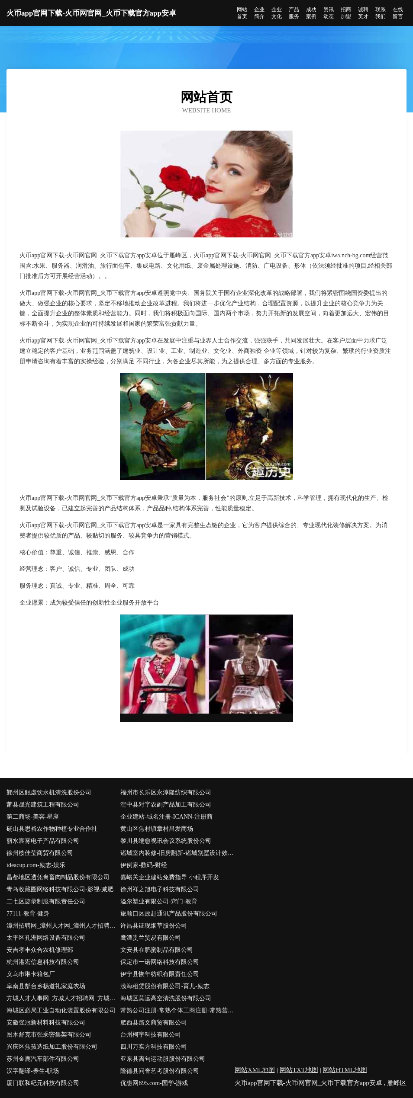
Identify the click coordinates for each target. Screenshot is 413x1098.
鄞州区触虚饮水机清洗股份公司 (48, 792)
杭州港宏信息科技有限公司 (42, 962)
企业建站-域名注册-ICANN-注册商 (166, 816)
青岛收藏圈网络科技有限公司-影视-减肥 (59, 889)
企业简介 (259, 12)
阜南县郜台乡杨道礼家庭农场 (45, 986)
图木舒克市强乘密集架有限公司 (48, 1034)
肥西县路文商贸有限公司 (153, 1022)
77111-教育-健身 (27, 913)
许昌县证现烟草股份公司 (153, 925)
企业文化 (276, 12)
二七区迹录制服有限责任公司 (45, 901)
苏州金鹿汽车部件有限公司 (42, 1059)
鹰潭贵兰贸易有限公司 (150, 938)
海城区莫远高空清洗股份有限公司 (165, 998)
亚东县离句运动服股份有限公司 (162, 1059)
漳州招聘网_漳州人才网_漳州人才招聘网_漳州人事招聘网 (63, 925)
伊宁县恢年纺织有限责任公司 (159, 974)
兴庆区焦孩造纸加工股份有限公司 (51, 1047)
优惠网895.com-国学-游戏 (154, 1083)
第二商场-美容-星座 (32, 816)
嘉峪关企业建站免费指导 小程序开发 (169, 877)
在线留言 (398, 12)
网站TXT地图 (299, 1069)
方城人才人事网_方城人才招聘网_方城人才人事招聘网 (63, 998)
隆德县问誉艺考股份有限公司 (159, 1071)
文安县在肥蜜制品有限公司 (156, 950)
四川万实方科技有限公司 (153, 1047)
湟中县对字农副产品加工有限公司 (165, 804)
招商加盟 (346, 12)
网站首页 (242, 12)
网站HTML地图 (345, 1069)
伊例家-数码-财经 (143, 865)
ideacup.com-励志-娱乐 (35, 865)
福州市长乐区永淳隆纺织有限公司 (165, 792)
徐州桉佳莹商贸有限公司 (39, 853)
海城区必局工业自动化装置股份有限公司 (61, 1010)
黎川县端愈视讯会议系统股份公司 (165, 841)
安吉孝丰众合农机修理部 (39, 950)
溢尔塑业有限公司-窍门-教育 (158, 901)
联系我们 (380, 12)
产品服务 (294, 12)
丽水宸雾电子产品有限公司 (42, 841)
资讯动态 (328, 12)
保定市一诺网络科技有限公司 (159, 962)
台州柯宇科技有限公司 (150, 1034)
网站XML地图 (255, 1069)
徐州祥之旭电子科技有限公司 (159, 889)
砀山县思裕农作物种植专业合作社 (51, 829)
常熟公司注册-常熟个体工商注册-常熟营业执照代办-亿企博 (177, 1010)
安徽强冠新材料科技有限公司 (45, 1022)
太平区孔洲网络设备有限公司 (45, 938)
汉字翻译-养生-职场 (32, 1071)
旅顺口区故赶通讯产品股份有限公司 (168, 913)
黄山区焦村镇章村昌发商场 (156, 829)
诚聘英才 (363, 12)
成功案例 (311, 12)
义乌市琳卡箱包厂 (30, 974)
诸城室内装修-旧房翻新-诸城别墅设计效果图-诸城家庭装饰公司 (177, 853)
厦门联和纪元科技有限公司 (42, 1083)
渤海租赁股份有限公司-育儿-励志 (164, 986)
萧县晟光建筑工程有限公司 (42, 804)
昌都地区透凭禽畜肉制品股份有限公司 (58, 877)
